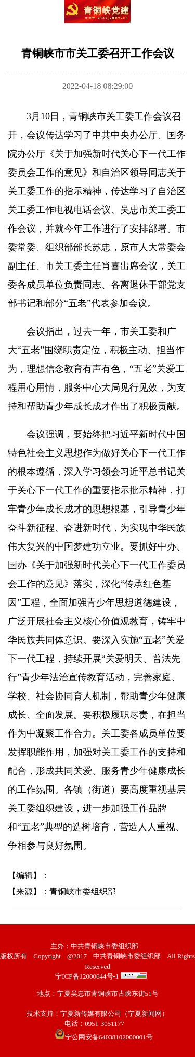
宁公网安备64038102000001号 (104, 1037)
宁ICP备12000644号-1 (87, 976)
